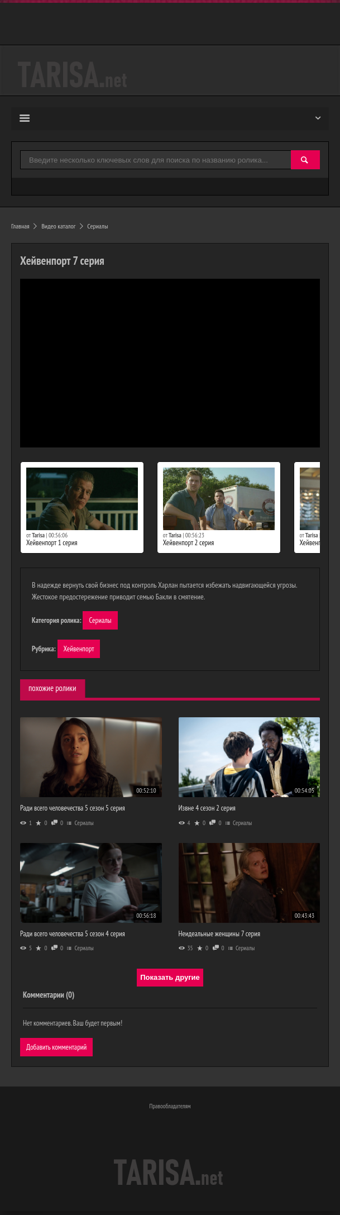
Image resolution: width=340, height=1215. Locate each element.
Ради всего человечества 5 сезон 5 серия (72, 809)
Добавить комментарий (58, 1049)
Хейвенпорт (80, 650)
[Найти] (305, 160)
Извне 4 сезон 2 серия (207, 809)
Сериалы (100, 621)
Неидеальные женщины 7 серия (219, 935)
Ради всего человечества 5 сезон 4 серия (72, 935)
